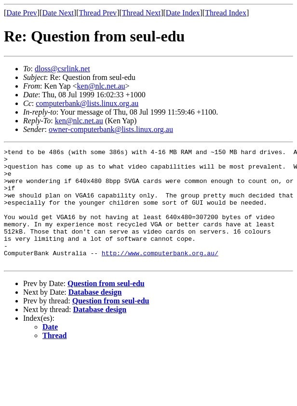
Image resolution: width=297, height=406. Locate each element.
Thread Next (141, 13)
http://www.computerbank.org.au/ (160, 274)
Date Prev (21, 13)
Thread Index (225, 13)
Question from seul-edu (106, 306)
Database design (95, 315)
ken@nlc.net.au (101, 86)
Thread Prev (98, 13)
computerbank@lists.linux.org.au (87, 103)
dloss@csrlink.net (62, 69)
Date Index (183, 13)
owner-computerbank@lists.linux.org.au (111, 129)
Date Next (58, 13)
